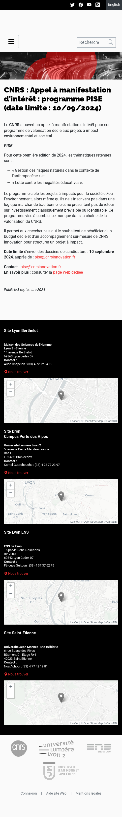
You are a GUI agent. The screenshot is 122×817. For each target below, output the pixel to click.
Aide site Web (56, 793)
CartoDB (111, 420)
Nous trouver (18, 372)
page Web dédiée (68, 272)
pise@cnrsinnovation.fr (55, 257)
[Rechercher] (91, 42)
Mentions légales (88, 793)
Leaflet (74, 420)
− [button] (10, 392)
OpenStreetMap (93, 420)
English (114, 4)
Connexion (29, 793)
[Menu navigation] (11, 42)
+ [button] (10, 385)
